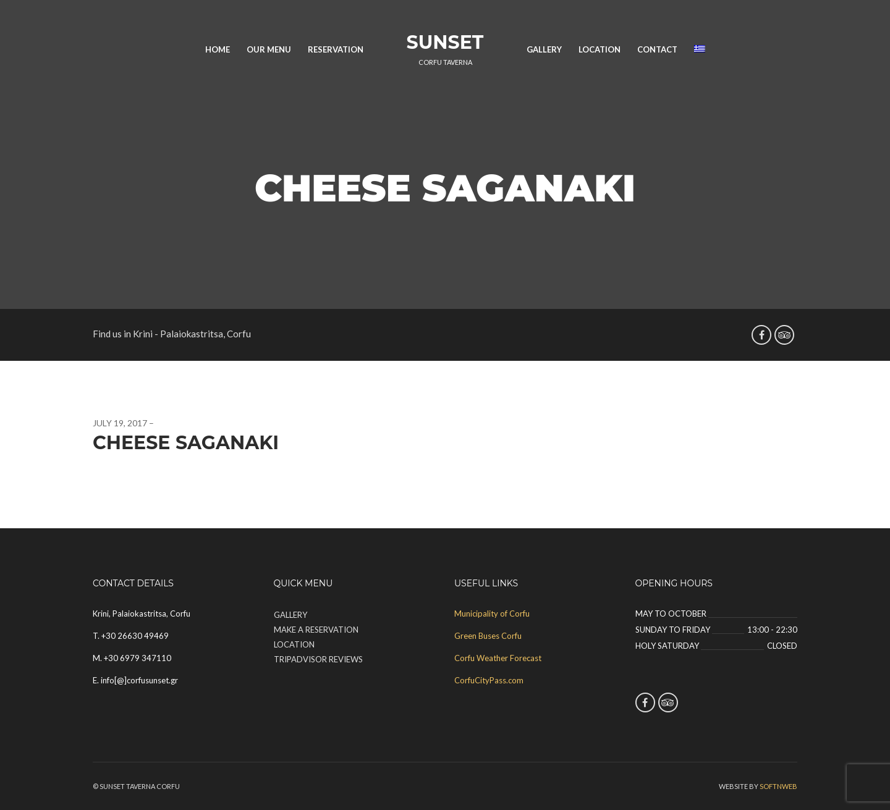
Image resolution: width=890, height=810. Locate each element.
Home (217, 49)
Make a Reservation (316, 630)
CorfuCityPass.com (488, 680)
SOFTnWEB (778, 786)
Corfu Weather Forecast (497, 658)
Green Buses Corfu (488, 636)
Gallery (544, 49)
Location (599, 49)
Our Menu (269, 49)
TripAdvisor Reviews (318, 659)
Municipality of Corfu (492, 613)
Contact (657, 49)
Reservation (335, 49)
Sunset (445, 42)
